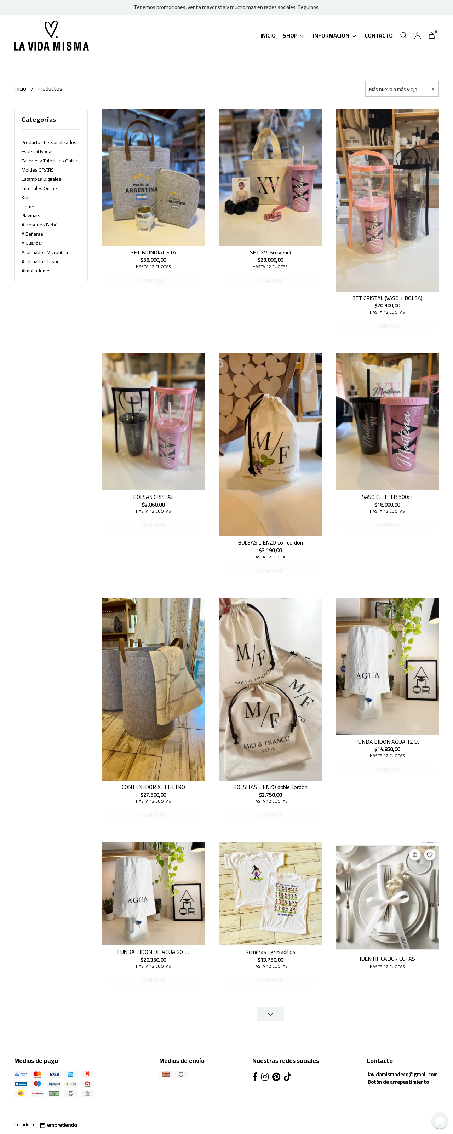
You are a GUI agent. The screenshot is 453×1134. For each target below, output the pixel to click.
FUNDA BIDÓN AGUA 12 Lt (387, 741)
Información (335, 35)
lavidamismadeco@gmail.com (403, 1074)
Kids (26, 197)
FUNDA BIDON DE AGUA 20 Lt (153, 951)
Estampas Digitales (41, 179)
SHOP (294, 35)
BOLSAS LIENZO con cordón (270, 542)
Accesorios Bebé (40, 224)
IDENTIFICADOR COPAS (387, 958)
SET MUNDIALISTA (153, 252)
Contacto (379, 35)
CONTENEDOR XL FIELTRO (153, 787)
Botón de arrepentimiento (398, 1082)
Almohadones (36, 270)
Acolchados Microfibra (45, 252)
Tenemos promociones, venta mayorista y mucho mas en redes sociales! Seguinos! (227, 7)
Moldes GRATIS (38, 169)
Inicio (268, 35)
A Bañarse (32, 233)
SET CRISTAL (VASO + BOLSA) (387, 298)
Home (28, 206)
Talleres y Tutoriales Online (50, 160)
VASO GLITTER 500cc (387, 496)
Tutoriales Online (39, 188)
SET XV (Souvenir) (270, 252)
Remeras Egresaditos (270, 951)
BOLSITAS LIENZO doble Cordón (270, 787)
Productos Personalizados (49, 142)
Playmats (31, 215)
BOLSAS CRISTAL (153, 496)
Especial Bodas (38, 151)
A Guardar (32, 243)
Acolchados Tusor (40, 261)
